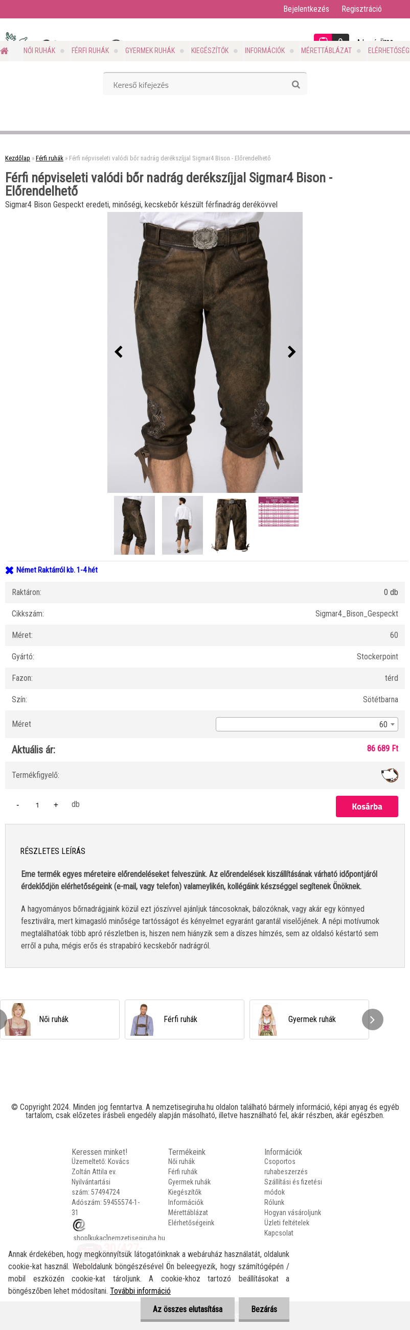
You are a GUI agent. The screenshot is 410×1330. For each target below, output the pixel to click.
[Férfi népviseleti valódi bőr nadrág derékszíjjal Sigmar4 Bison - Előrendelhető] (205, 352)
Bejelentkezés (306, 9)
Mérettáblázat (326, 50)
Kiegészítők (210, 50)
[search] (296, 84)
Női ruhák (39, 50)
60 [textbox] (383, 724)
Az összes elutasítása (186, 1309)
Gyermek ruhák (150, 50)
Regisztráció (361, 9)
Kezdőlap (17, 158)
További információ (140, 1291)
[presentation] (118, 352)
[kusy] (37, 805)
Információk (265, 50)
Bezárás (263, 1309)
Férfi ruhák (90, 50)
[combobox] (307, 724)
